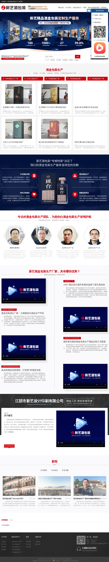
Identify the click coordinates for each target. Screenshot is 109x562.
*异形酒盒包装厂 (76, 79)
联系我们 (104, 7)
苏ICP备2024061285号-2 (45, 560)
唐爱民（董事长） (98, 15)
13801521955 (96, 18)
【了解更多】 (10, 432)
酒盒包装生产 (77, 7)
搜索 (77, 56)
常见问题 (65, 470)
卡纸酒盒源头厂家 (97, 79)
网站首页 (61, 7)
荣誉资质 (3, 547)
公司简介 (3, 541)
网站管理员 (96, 22)
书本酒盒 (52, 60)
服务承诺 (37, 544)
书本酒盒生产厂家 (11, 79)
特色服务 (37, 541)
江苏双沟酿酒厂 (5, 525)
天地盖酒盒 (65, 60)
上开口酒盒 (58, 60)
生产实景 (3, 544)
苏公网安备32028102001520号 (70, 560)
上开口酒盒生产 (32, 79)
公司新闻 (43, 470)
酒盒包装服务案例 (93, 7)
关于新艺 (68, 7)
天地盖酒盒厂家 (54, 79)
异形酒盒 (71, 60)
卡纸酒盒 (76, 60)
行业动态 (54, 470)
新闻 (84, 7)
